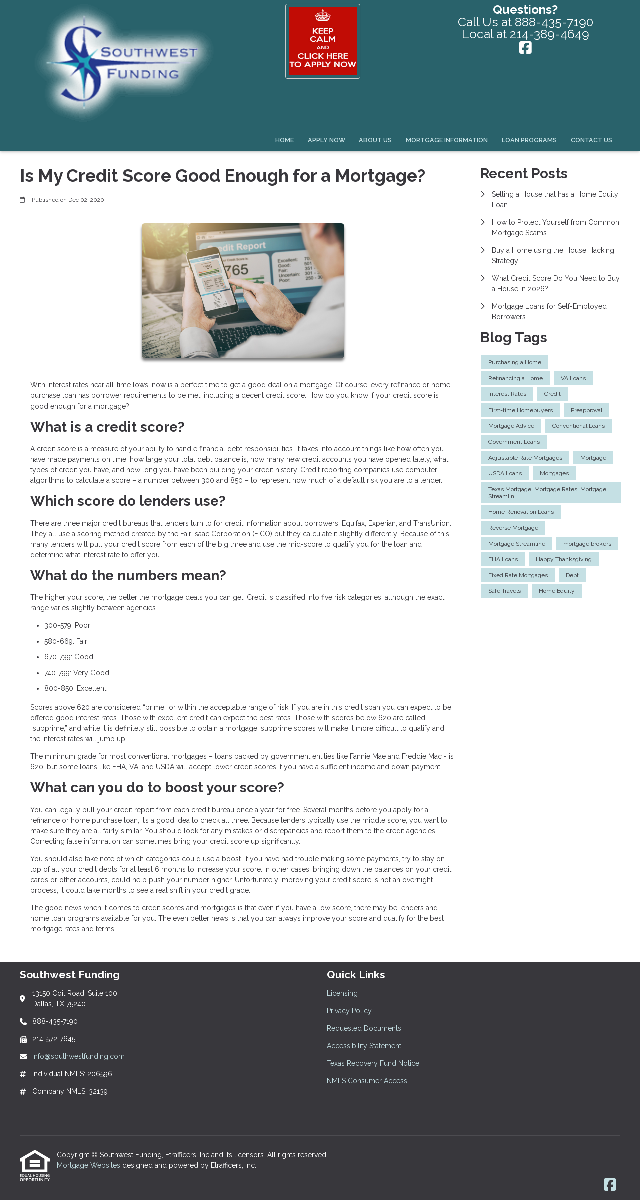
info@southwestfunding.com (78, 1056)
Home (285, 140)
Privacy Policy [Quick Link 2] (349, 1011)
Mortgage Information (447, 140)
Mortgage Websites (89, 1165)
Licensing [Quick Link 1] (342, 993)
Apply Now (327, 140)
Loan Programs (529, 140)
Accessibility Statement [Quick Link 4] (364, 1046)
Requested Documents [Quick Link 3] (364, 1028)
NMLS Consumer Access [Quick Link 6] (367, 1081)
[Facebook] (526, 49)
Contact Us (591, 140)
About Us (375, 140)
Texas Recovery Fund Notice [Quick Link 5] (373, 1063)
